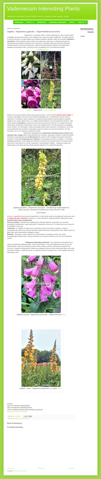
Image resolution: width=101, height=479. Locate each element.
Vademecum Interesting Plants (43, 9)
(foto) (63, 314)
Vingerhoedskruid (49, 110)
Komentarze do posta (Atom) (20, 471)
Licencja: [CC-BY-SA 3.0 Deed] (17, 411)
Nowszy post (11, 468)
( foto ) (59, 388)
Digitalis (29, 110)
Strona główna (41, 468)
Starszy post (72, 468)
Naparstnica (17, 418)
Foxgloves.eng (42, 49)
